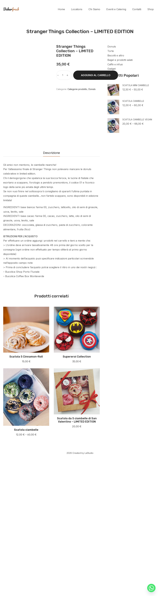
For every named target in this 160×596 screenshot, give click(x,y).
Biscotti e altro (115, 55)
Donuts (111, 46)
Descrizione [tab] (51, 291)
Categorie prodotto (77, 89)
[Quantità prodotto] (62, 75)
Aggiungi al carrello (95, 75)
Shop (150, 9)
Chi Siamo (94, 9)
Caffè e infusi (115, 64)
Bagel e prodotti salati (120, 59)
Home (61, 9)
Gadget (111, 68)
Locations (76, 9)
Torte (110, 51)
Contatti (136, 9)
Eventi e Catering (116, 9)
